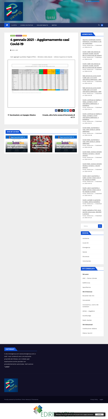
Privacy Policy (94, 399)
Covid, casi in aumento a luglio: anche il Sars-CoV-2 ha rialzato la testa (92, 177)
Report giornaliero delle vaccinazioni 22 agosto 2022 (66, 147)
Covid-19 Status (26, 25)
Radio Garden (87, 320)
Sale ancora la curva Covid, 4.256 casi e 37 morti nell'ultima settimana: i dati (92, 77)
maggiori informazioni (88, 414)
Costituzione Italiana (90, 328)
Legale (7, 366)
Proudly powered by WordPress (12, 399)
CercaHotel (86, 300)
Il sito (14, 25)
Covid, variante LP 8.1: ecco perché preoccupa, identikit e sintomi (92, 212)
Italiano (88, 1)
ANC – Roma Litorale (90, 278)
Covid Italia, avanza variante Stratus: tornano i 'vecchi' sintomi (92, 153)
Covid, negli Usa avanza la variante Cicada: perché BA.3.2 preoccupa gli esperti (92, 53)
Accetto (99, 414)
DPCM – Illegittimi (89, 311)
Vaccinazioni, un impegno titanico (22, 115)
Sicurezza (86, 256)
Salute (24, 35)
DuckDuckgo (87, 315)
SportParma (87, 287)
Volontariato (42, 25)
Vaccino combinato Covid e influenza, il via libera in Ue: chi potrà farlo (92, 41)
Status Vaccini (87, 333)
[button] (99, 25)
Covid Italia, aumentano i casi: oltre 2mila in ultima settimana (91, 129)
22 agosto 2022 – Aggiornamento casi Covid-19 (40, 147)
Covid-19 (13, 35)
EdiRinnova (86, 283)
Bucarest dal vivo (88, 295)
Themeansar (35, 399)
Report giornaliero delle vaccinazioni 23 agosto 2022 (16, 147)
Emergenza (19, 35)
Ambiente (86, 238)
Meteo (54, 25)
